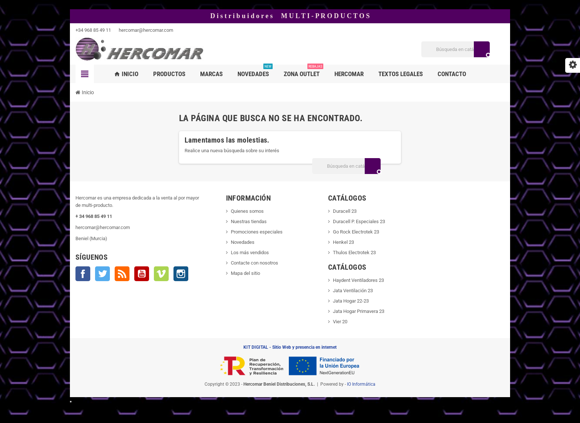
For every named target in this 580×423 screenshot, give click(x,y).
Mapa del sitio (245, 273)
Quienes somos (247, 211)
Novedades (242, 242)
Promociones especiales (257, 232)
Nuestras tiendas (249, 221)
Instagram (180, 273)
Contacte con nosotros (254, 263)
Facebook (82, 273)
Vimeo (161, 273)
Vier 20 (340, 321)
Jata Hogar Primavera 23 (358, 311)
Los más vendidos (250, 252)
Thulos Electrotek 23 (354, 252)
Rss (122, 273)
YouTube (141, 273)
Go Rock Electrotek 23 (356, 232)
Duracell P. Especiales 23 (359, 221)
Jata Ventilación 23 (353, 290)
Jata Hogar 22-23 (351, 301)
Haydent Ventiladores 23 (358, 280)
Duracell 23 (345, 211)
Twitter (102, 273)
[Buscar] (455, 49)
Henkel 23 (343, 242)
